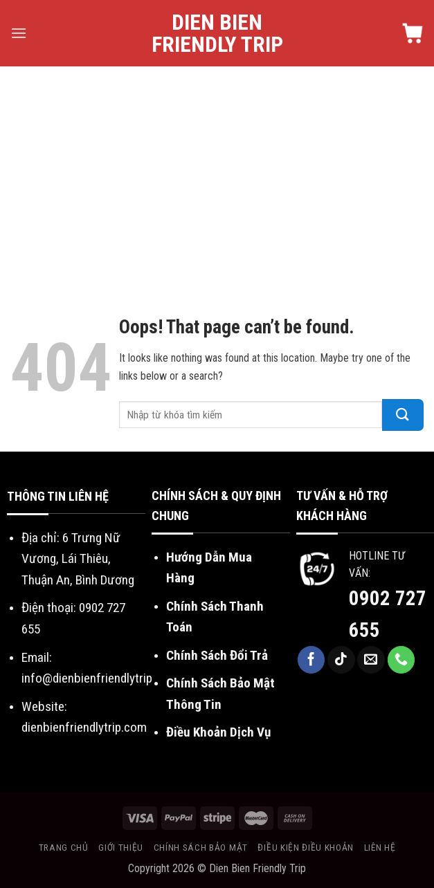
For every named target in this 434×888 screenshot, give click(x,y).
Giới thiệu (120, 847)
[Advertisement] (217, 170)
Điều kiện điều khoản (305, 847)
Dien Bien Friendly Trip (217, 33)
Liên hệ (380, 847)
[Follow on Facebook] (311, 660)
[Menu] (18, 33)
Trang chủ (64, 847)
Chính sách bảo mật (201, 847)
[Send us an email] (371, 660)
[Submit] (403, 415)
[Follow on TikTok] (341, 660)
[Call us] (401, 660)
